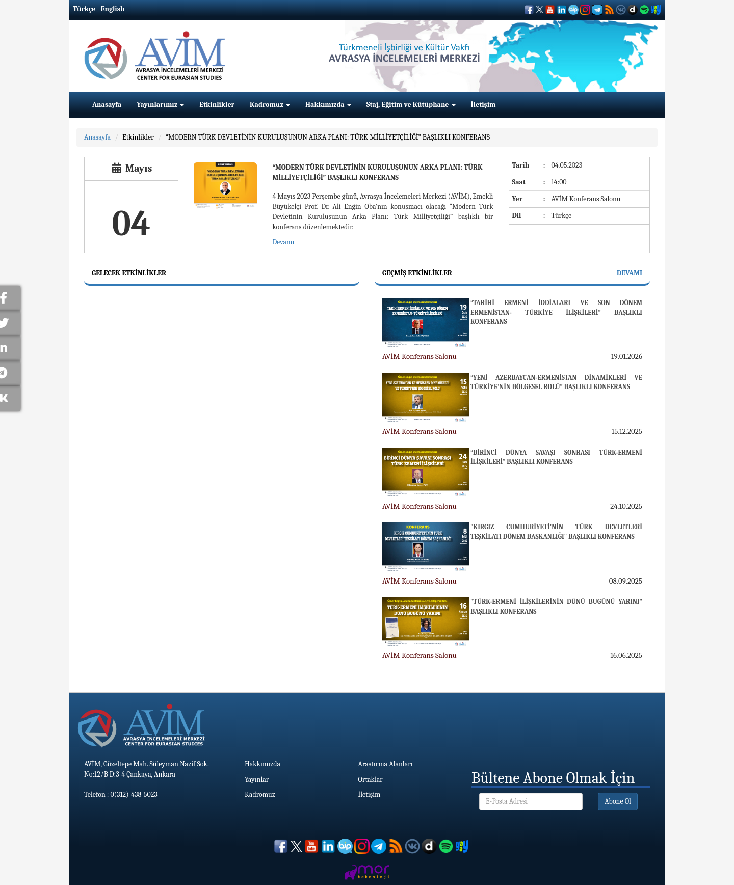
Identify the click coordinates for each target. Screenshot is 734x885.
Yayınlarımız (160, 104)
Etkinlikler (216, 104)
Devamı (283, 242)
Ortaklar (370, 779)
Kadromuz (270, 104)
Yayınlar (257, 779)
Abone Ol (618, 801)
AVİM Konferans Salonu (419, 356)
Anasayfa (106, 104)
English (113, 9)
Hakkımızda (328, 104)
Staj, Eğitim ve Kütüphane (411, 104)
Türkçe (84, 9)
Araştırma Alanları (385, 764)
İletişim (483, 104)
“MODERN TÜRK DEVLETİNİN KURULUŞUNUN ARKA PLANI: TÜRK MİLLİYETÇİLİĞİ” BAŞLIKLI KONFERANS (328, 137)
